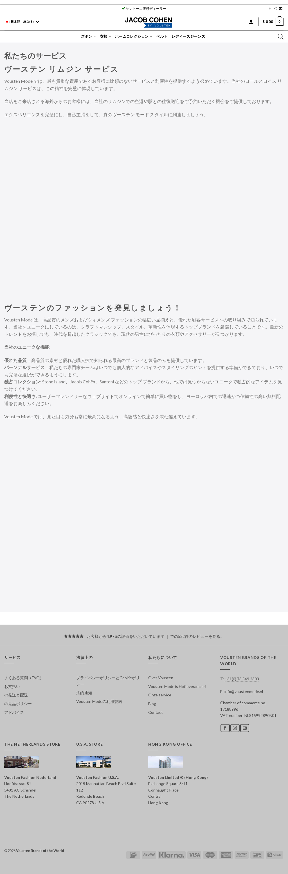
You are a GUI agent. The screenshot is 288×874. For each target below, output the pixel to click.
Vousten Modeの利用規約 (99, 701)
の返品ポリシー (18, 703)
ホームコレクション (133, 36)
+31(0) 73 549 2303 (242, 678)
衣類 (105, 36)
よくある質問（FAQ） (24, 677)
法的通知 (84, 692)
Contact (155, 712)
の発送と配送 (16, 694)
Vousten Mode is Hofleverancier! (177, 686)
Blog (152, 703)
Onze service (159, 694)
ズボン (88, 36)
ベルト (162, 36)
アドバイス (14, 712)
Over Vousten (160, 677)
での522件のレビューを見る (195, 636)
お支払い (12, 686)
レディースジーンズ (188, 36)
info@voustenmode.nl (243, 691)
